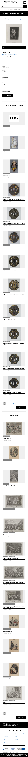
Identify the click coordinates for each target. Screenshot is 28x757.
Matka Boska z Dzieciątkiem (17, 19)
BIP (4, 739)
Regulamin (17, 736)
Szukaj (25, 6)
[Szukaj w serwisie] (12, 6)
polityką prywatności (16, 755)
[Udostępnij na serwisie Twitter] (9, 56)
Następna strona (20, 407)
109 (23, 713)
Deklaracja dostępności (19, 733)
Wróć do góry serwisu (19, 742)
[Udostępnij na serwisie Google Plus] (7, 56)
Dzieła (9, 19)
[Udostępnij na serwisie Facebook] (10, 56)
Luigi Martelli (6, 53)
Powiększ (15, 47)
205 (23, 403)
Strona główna (4, 19)
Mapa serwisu (6, 736)
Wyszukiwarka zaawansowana (14, 9)
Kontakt (16, 739)
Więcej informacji (7, 95)
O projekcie (6, 742)
